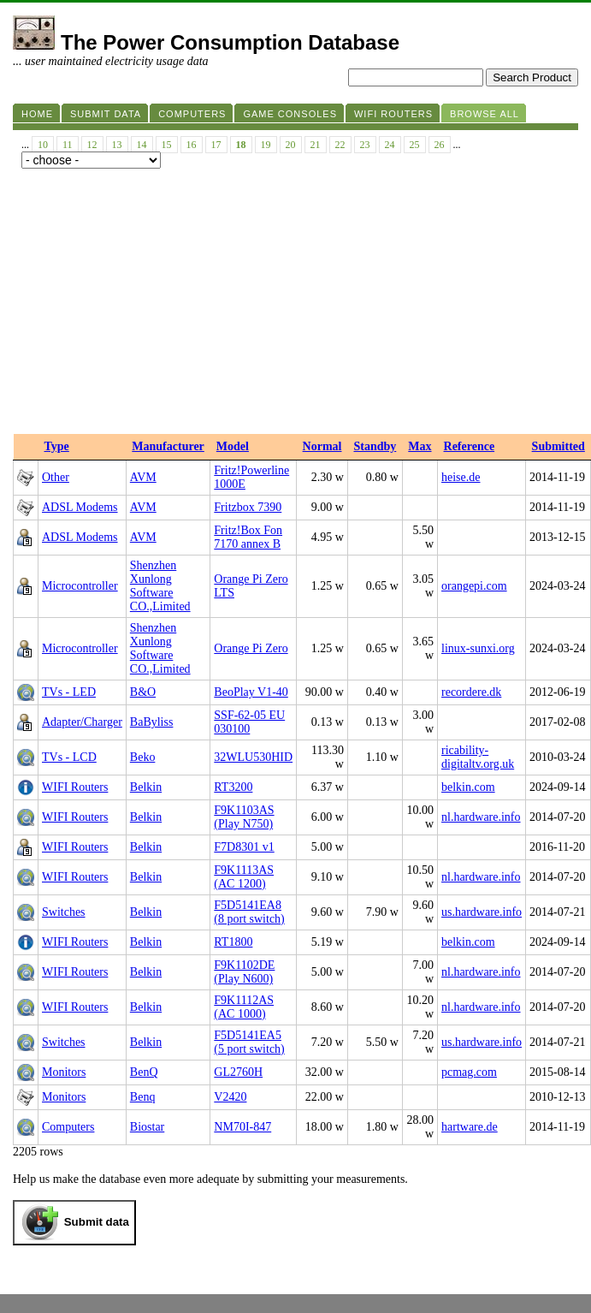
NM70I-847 (242, 1126)
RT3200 (233, 787)
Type (56, 446)
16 (191, 145)
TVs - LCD (69, 757)
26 (439, 145)
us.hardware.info (481, 912)
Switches (64, 912)
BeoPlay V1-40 (250, 692)
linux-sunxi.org (478, 648)
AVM (143, 477)
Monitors (64, 1072)
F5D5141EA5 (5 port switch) (249, 1042)
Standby (374, 446)
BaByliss (152, 722)
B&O (143, 692)
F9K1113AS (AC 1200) (244, 877)
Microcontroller (80, 585)
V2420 (230, 1096)
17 (216, 145)
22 (340, 145)
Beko (143, 757)
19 (266, 145)
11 (67, 145)
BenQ (144, 1072)
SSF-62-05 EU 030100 (249, 722)
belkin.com (468, 787)
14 (142, 145)
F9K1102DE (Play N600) (244, 972)
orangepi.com (474, 585)
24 (390, 145)
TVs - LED (69, 692)
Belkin (146, 787)
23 (365, 145)
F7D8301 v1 (244, 847)
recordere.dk (471, 692)
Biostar (147, 1126)
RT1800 (233, 942)
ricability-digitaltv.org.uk (477, 757)
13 (117, 145)
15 (167, 145)
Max (419, 446)
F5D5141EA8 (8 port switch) (249, 912)
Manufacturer (168, 446)
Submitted (558, 446)
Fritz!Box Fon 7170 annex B (248, 537)
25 (415, 145)
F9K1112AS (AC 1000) (244, 1007)
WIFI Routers (75, 787)
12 (92, 145)
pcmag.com (469, 1072)
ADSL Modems (80, 507)
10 (43, 145)
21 (315, 145)
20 (291, 145)
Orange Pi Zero (250, 648)
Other (55, 477)
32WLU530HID (253, 757)
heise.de (460, 477)
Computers (68, 1126)
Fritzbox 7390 (247, 507)
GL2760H (238, 1072)
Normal (322, 446)
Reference (469, 446)
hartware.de (469, 1126)
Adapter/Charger (82, 722)
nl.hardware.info (481, 817)
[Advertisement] (295, 305)
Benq (143, 1096)
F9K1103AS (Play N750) (244, 817)
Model (232, 446)
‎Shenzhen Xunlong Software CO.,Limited (160, 586)
